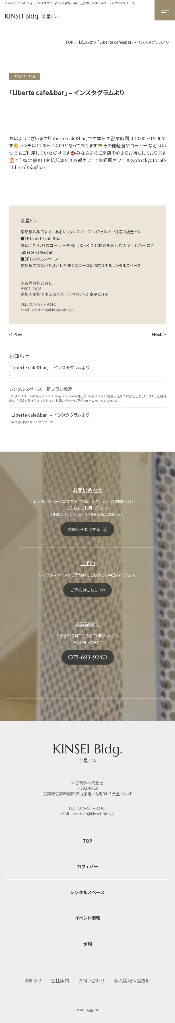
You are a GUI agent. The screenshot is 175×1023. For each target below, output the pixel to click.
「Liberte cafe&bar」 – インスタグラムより (49, 367)
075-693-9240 (92, 808)
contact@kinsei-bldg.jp (53, 310)
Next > (159, 334)
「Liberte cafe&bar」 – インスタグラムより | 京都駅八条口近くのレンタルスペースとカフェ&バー (68, 3)
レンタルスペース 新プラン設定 (40, 388)
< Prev (15, 334)
